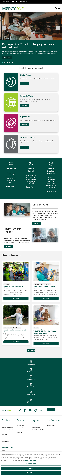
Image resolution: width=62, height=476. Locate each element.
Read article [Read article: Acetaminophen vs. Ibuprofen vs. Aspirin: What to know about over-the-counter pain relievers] (46, 325)
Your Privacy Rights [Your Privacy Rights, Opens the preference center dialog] (31, 464)
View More (31, 350)
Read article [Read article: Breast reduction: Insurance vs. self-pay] (16, 324)
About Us (3, 450)
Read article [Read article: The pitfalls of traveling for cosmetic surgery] (46, 281)
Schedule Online (5, 436)
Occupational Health (21, 427)
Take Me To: (5, 1)
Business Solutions (20, 425)
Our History (4, 452)
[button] (59, 8)
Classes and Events (35, 424)
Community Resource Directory (38, 429)
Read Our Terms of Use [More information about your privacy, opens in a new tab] (30, 461)
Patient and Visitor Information (7, 427)
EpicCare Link (19, 432)
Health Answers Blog (36, 427)
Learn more (7, 57)
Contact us (51, 409)
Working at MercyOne (51, 425)
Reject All (31, 469)
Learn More (24, 82)
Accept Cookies (31, 473)
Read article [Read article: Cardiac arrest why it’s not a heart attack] (16, 281)
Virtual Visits (4, 434)
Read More (8, 246)
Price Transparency (5, 441)
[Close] (59, 455)
